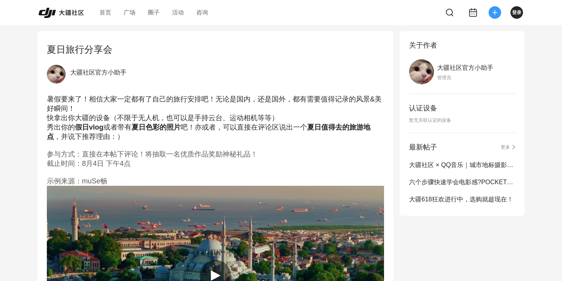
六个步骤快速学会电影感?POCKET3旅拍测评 (462, 182)
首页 (105, 12)
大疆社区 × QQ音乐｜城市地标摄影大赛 (462, 165)
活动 (178, 12)
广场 (129, 12)
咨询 (202, 12)
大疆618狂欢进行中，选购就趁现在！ (461, 199)
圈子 (154, 12)
